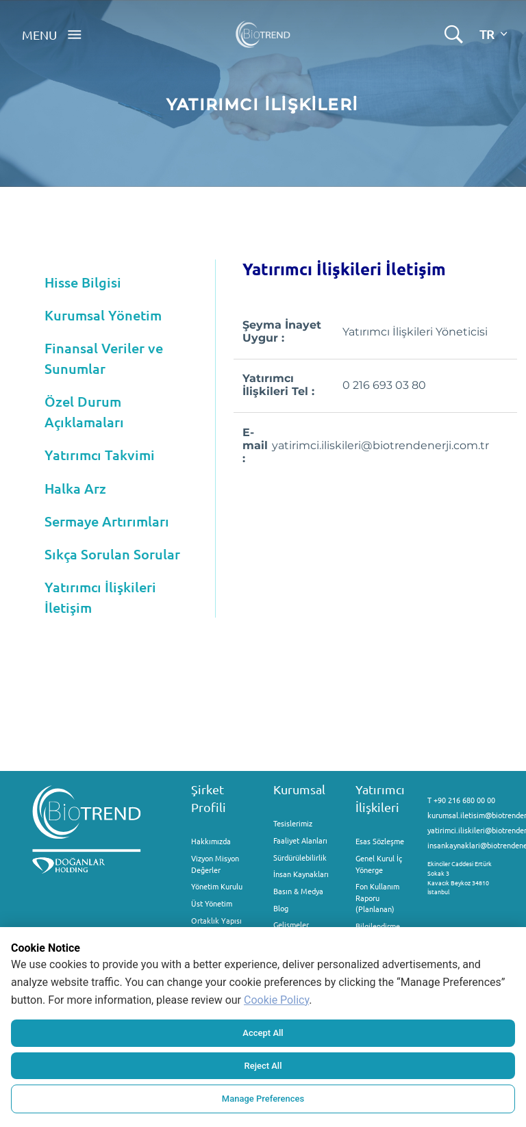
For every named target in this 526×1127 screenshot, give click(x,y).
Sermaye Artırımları (107, 521)
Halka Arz (75, 488)
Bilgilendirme (377, 925)
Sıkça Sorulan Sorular (112, 554)
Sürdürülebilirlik (300, 857)
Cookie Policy (276, 999)
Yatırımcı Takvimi (100, 455)
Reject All (263, 1066)
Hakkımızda (211, 840)
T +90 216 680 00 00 (461, 799)
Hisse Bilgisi (83, 282)
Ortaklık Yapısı (216, 920)
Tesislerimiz (292, 823)
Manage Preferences (263, 1098)
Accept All (262, 1033)
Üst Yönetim (211, 903)
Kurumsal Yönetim (103, 315)
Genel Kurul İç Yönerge (378, 863)
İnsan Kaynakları (301, 873)
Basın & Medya (298, 890)
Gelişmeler (291, 924)
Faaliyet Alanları (300, 840)
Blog (280, 907)
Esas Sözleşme (379, 840)
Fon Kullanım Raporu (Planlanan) (377, 897)
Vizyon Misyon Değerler (215, 863)
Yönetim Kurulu (216, 886)
